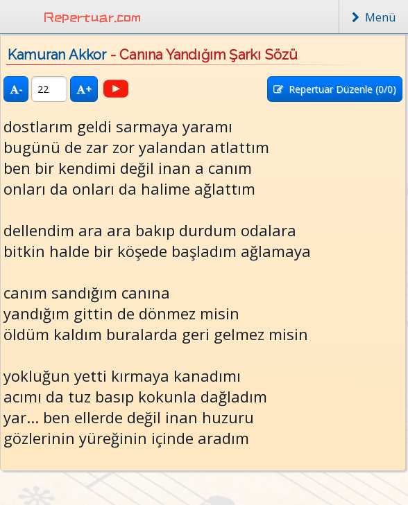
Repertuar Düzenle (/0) (334, 89)
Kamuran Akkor (57, 54)
